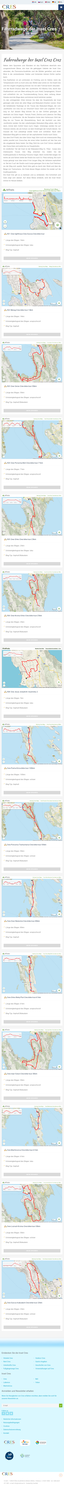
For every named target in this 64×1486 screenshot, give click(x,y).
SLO (40, 2)
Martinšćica (7, 1386)
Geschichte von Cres (43, 1365)
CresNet (35, 1483)
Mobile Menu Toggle (61, 7)
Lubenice (6, 1382)
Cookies (6, 1426)
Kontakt (6, 1433)
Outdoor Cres (40, 1358)
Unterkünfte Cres (9, 1365)
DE (54, 2)
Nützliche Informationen (12, 1419)
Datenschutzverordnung (12, 1430)
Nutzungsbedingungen (11, 1423)
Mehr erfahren (32, 258)
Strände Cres (8, 1358)
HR (34, 2)
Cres (5, 1379)
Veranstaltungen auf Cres (44, 1369)
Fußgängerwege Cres (11, 1369)
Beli (36, 1379)
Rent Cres (7, 1362)
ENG (47, 2)
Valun (37, 1382)
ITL (60, 2)
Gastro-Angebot (41, 1362)
